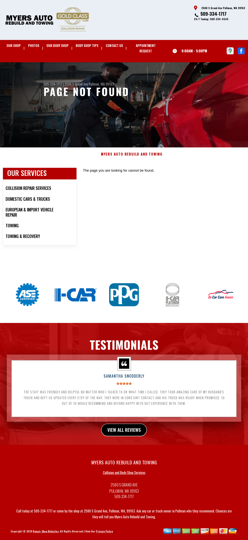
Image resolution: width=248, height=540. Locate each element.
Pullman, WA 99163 (101, 84)
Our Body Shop (57, 45)
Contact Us (114, 45)
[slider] (124, 385)
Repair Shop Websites (46, 533)
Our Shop (14, 45)
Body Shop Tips (87, 45)
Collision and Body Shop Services (124, 474)
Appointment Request (146, 48)
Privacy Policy (104, 533)
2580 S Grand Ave (76, 84)
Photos (33, 45)
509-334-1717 (213, 13)
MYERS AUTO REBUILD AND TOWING (132, 156)
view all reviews (124, 431)
